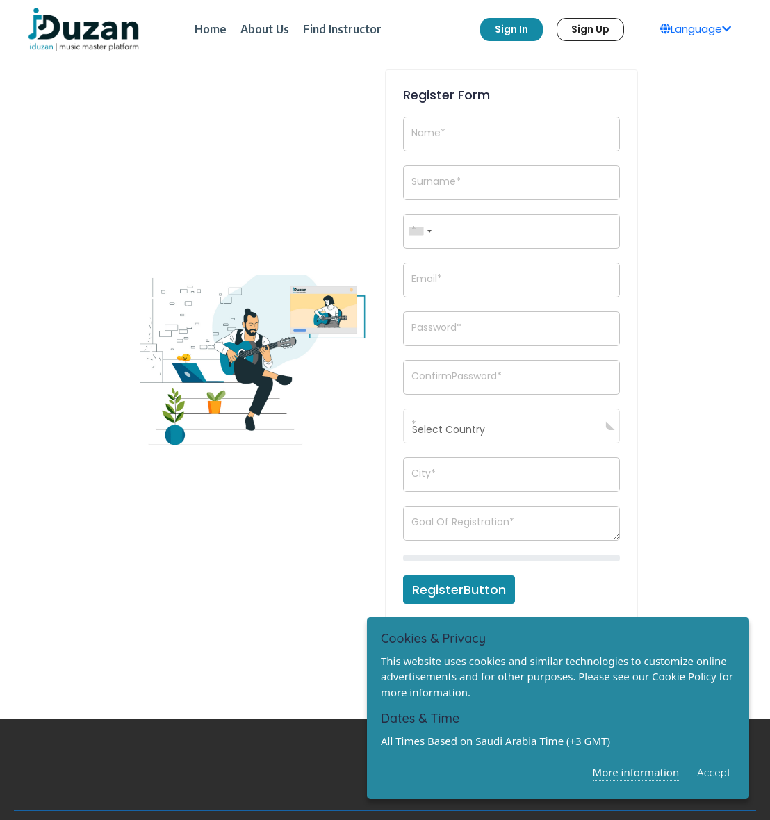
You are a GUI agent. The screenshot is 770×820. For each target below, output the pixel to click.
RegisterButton (459, 589)
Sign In (511, 29)
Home (211, 29)
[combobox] (420, 231)
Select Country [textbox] (448, 429)
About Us (264, 29)
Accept (713, 772)
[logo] (83, 29)
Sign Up (590, 29)
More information (636, 772)
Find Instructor (342, 29)
